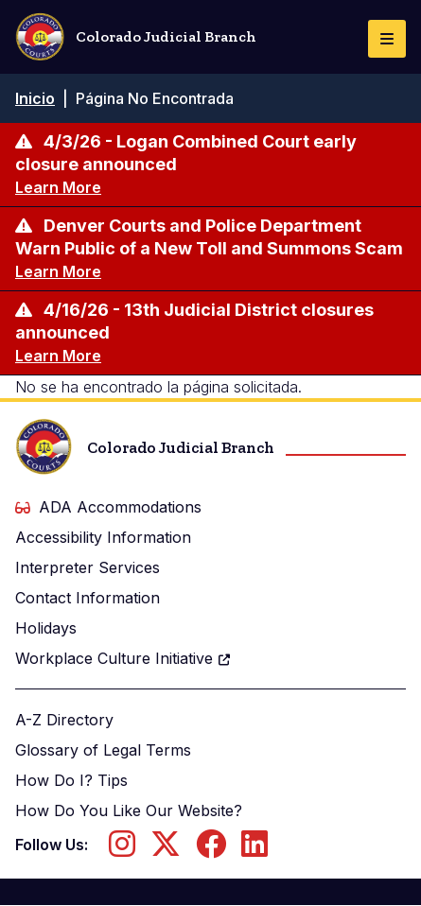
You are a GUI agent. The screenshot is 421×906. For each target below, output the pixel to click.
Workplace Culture (123, 658)
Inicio (35, 98)
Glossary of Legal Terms (103, 749)
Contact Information (87, 597)
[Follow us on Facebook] (211, 849)
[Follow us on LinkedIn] (254, 849)
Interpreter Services (87, 567)
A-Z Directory (64, 719)
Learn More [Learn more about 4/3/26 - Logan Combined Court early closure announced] (58, 187)
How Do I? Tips (71, 780)
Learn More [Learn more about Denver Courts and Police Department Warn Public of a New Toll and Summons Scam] (58, 271)
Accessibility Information (103, 537)
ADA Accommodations (108, 506)
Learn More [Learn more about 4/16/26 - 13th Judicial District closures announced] (58, 355)
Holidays (46, 628)
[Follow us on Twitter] (165, 849)
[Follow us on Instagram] (122, 849)
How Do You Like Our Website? (128, 810)
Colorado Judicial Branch (135, 36)
